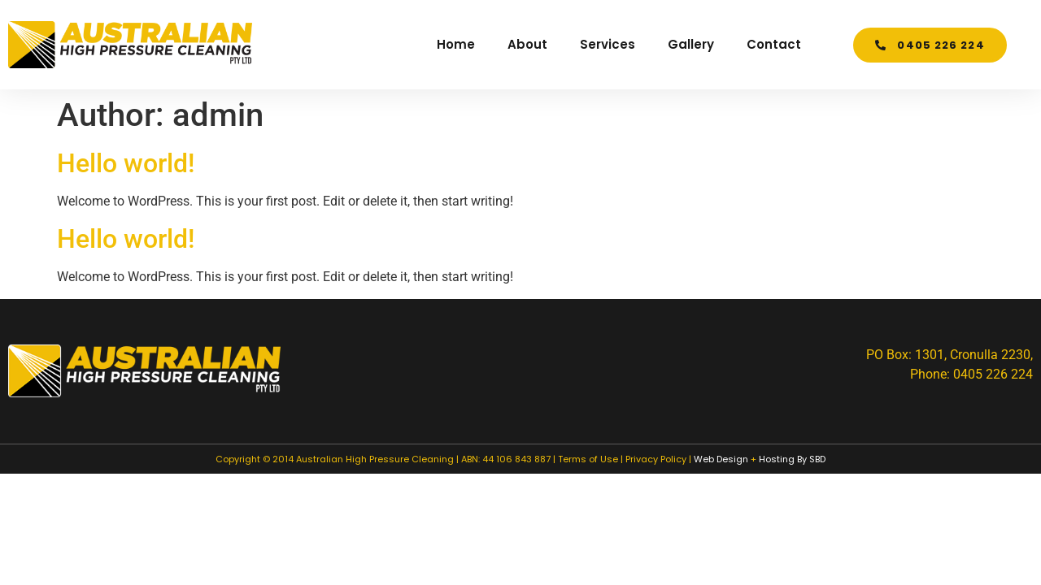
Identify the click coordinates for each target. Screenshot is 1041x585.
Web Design (721, 459)
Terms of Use (588, 459)
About (527, 44)
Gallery (691, 44)
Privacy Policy (655, 459)
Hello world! (125, 163)
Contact (774, 44)
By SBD (811, 459)
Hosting (777, 459)
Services (607, 44)
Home (456, 44)
